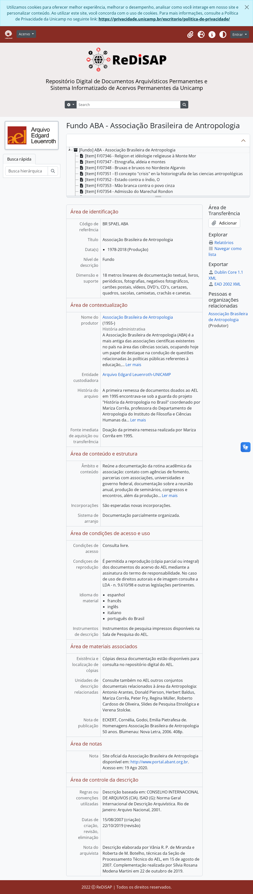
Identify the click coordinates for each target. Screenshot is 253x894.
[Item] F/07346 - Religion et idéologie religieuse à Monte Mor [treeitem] (137, 156)
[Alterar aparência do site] (222, 34)
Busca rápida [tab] (19, 159)
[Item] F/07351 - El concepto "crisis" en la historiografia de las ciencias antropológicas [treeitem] (161, 174)
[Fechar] (247, 7)
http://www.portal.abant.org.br (159, 762)
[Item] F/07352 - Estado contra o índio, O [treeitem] (119, 180)
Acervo (25, 34)
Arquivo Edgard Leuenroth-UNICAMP (137, 374)
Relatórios (221, 242)
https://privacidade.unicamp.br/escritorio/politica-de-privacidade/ (164, 19)
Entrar (238, 34)
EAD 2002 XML (225, 284)
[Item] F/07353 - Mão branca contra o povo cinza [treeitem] (127, 185)
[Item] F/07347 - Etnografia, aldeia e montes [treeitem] (122, 162)
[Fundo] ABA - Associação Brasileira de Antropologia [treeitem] (124, 150)
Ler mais (133, 364)
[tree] (158, 171)
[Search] (128, 104)
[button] (190, 34)
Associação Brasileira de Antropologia (138, 317)
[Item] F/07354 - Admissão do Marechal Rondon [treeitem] (126, 191)
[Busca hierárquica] (26, 171)
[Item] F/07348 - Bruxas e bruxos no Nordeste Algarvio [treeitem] (132, 168)
